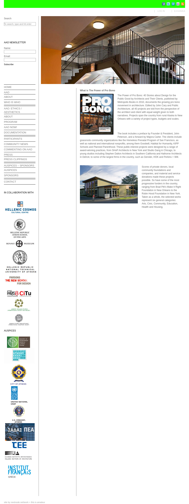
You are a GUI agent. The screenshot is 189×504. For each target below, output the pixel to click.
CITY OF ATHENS (18, 384)
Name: (7, 48)
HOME (8, 87)
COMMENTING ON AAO (18, 149)
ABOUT (8, 96)
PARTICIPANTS (13, 138)
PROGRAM (10, 121)
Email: (7, 56)
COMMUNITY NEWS (16, 144)
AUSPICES (10, 170)
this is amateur (38, 502)
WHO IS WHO (12, 102)
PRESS (8, 154)
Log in (161, 11)
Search (7, 18)
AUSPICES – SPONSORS (19, 165)
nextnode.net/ (20, 502)
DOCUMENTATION (15, 132)
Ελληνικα (179, 11)
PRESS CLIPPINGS (15, 159)
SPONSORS (11, 175)
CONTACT (10, 181)
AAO (6, 92)
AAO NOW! (10, 127)
